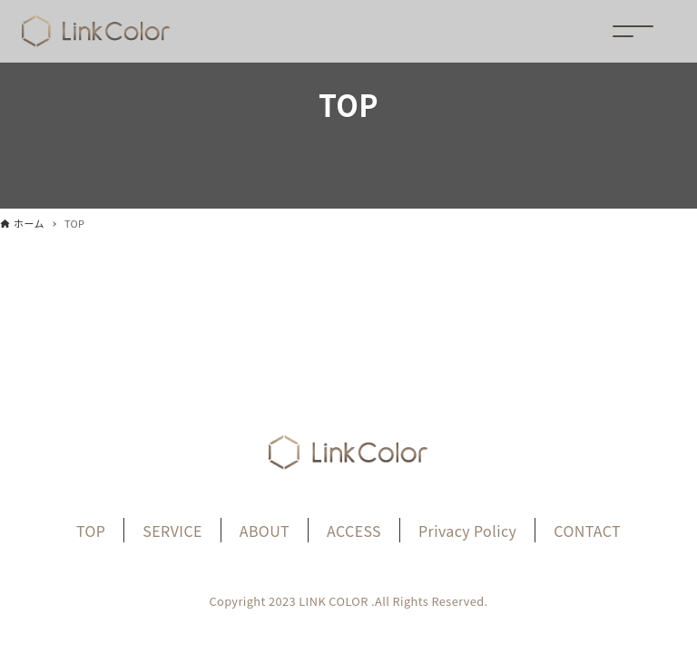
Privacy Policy (467, 530)
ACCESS (354, 530)
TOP (90, 530)
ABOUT (265, 530)
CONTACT (587, 530)
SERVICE (172, 530)
